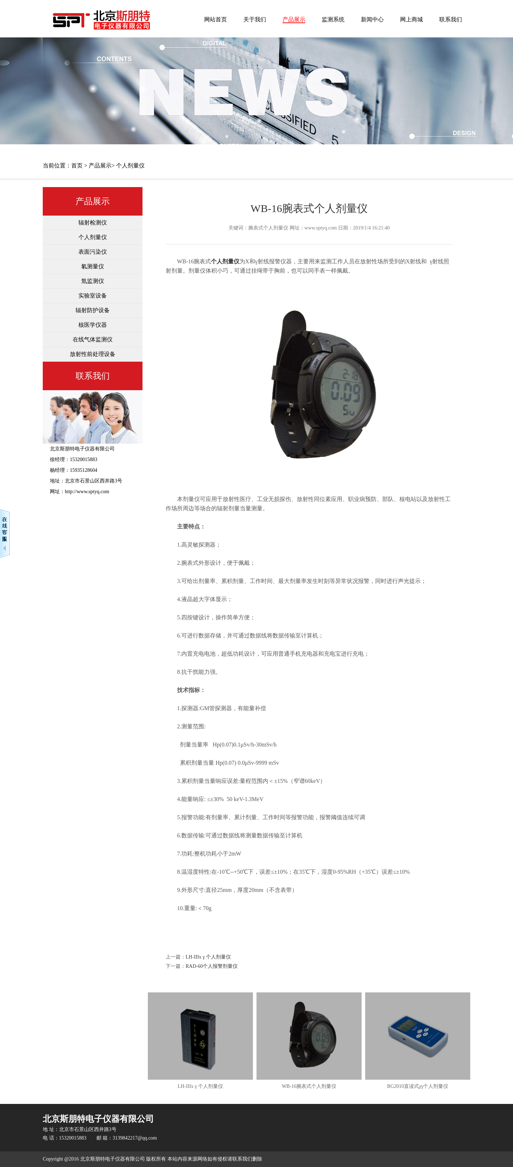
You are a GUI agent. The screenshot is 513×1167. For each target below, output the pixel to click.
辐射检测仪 (92, 223)
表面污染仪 (92, 252)
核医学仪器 (92, 325)
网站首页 (215, 19)
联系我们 (450, 19)
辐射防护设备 (93, 310)
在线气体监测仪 (93, 339)
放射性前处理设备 (92, 354)
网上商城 (411, 19)
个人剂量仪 (130, 165)
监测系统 (333, 19)
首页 (77, 165)
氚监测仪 (92, 281)
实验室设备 (92, 296)
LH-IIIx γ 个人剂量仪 (208, 957)
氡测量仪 (92, 266)
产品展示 (294, 19)
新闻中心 (372, 19)
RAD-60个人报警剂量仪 (212, 966)
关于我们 (254, 19)
